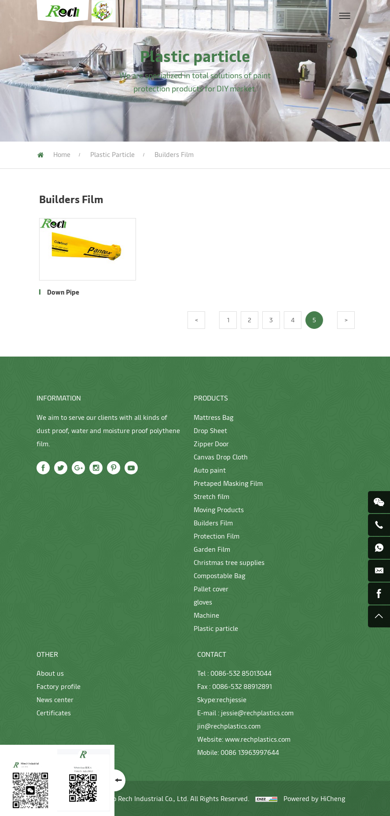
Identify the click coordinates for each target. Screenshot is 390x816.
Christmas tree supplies (229, 562)
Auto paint (210, 469)
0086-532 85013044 (241, 673)
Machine (206, 614)
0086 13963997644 (250, 752)
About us (50, 673)
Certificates (54, 712)
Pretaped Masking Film (228, 483)
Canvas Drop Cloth (221, 456)
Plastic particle (112, 154)
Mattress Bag (213, 417)
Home (61, 154)
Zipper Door (211, 443)
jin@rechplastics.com (229, 725)
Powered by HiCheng (314, 798)
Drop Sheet (210, 430)
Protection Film (216, 535)
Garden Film (212, 549)
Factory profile (59, 686)
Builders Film (213, 522)
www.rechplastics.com (258, 738)
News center (55, 699)
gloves (203, 601)
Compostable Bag (219, 575)
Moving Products (219, 509)
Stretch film (211, 496)
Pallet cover (211, 588)
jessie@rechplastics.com (257, 712)
